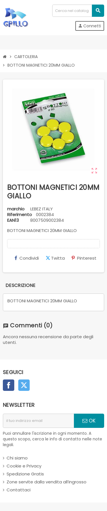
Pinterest (84, 258)
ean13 (13, 220)
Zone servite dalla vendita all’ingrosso (46, 482)
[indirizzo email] (38, 421)
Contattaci (19, 490)
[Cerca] (78, 11)
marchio (16, 209)
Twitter (24, 385)
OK (89, 420)
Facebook (8, 385)
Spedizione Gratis (25, 474)
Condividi (27, 258)
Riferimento (19, 214)
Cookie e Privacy (24, 466)
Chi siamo (17, 458)
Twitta (55, 258)
